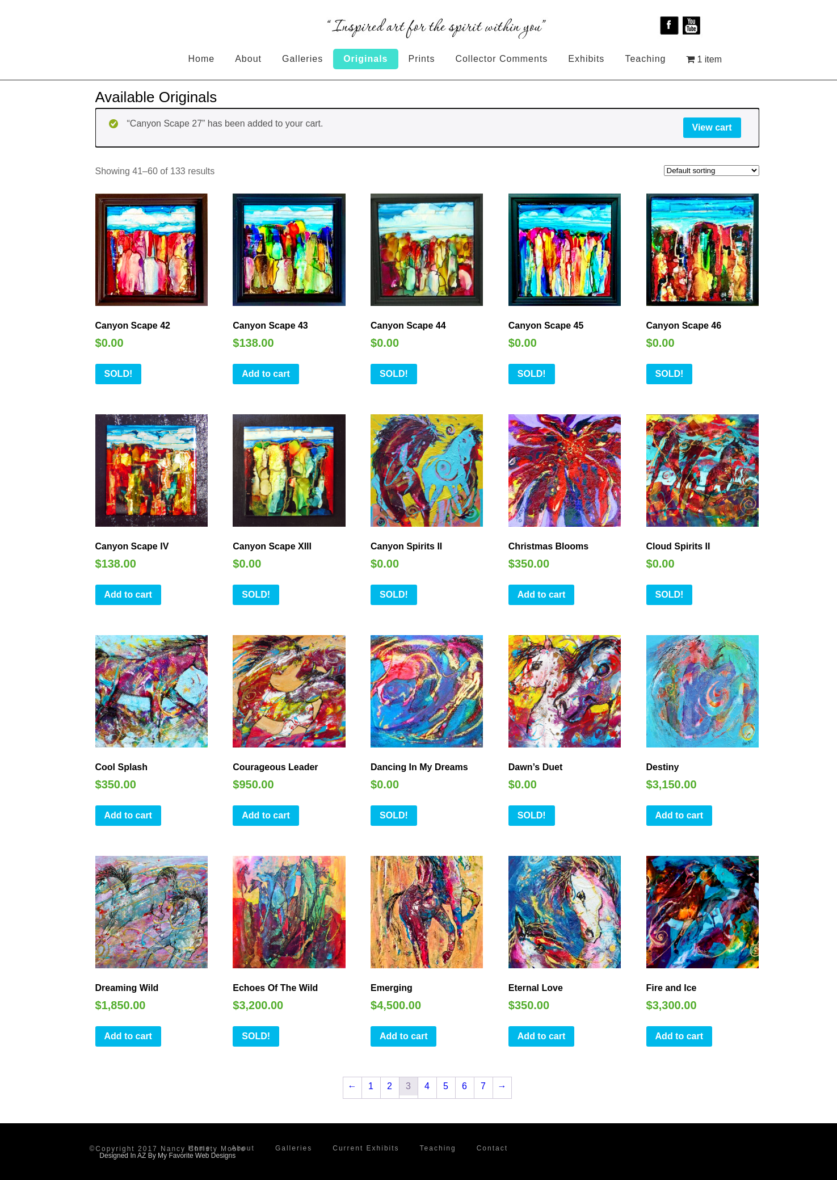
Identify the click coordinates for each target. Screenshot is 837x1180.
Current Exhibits (366, 1148)
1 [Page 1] (370, 1086)
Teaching (645, 59)
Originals (365, 59)
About (248, 59)
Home (201, 59)
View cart (712, 127)
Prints (422, 59)
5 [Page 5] (445, 1086)
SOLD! (118, 374)
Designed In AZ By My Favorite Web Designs (167, 1156)
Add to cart (265, 374)
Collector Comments (501, 59)
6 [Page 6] (464, 1086)
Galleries (302, 59)
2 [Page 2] (389, 1086)
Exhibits (586, 59)
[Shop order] (711, 170)
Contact (492, 1148)
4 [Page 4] (427, 1086)
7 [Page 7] (483, 1086)
